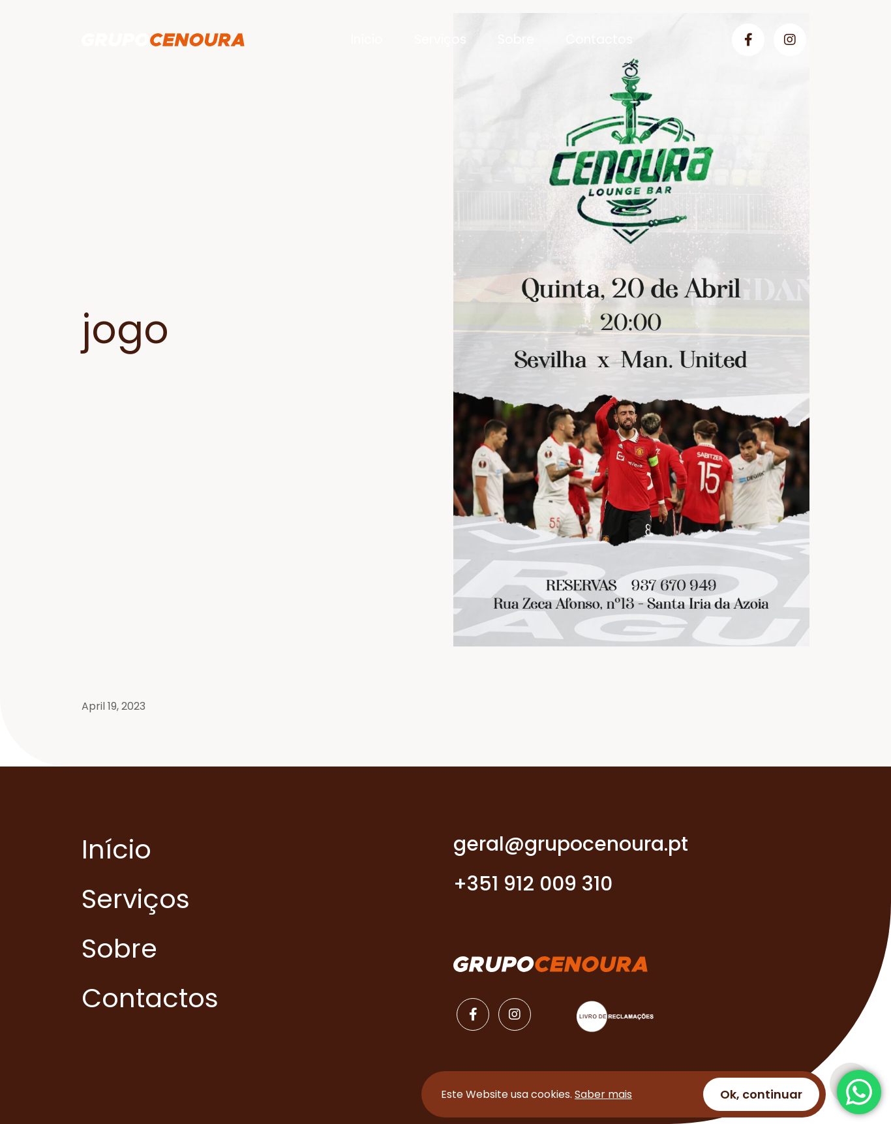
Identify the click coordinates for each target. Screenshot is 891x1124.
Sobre (516, 39)
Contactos (599, 39)
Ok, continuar (761, 1094)
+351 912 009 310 (532, 884)
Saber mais (603, 1094)
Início (367, 39)
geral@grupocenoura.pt (570, 844)
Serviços (440, 39)
